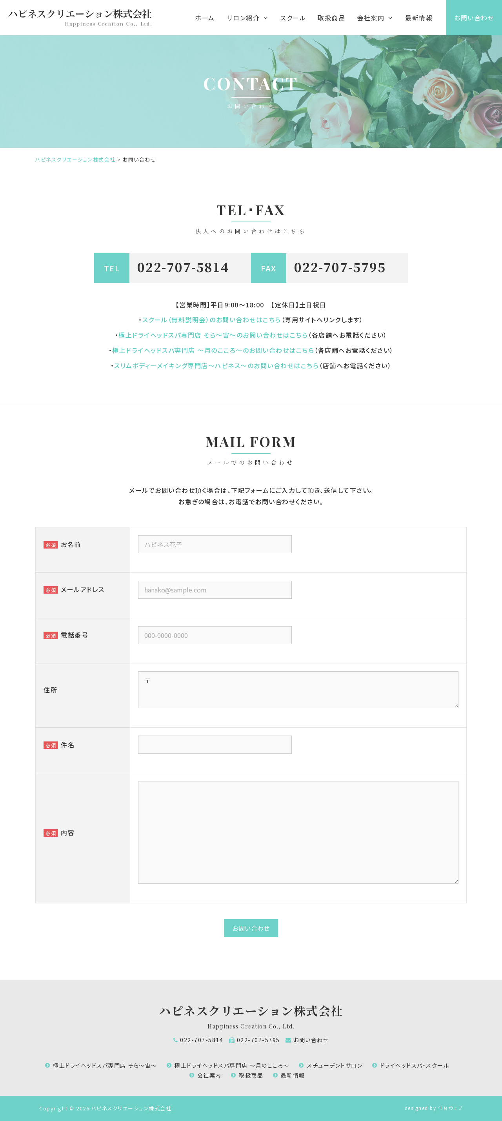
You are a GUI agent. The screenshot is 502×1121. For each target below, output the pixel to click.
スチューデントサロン (334, 1065)
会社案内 (209, 1075)
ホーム (205, 17)
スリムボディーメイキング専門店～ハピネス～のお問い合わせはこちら (216, 365)
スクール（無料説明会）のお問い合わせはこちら (211, 319)
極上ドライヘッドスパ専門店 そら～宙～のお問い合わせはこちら (213, 335)
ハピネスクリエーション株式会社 (251, 1010)
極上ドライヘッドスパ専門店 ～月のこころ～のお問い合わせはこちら (213, 350)
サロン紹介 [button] (251, 17)
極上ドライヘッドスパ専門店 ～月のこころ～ (232, 1065)
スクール (293, 17)
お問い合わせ (474, 17)
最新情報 (419, 17)
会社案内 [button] (378, 17)
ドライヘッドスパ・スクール (414, 1065)
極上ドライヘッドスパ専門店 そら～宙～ (105, 1065)
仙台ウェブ (450, 1108)
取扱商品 (331, 17)
